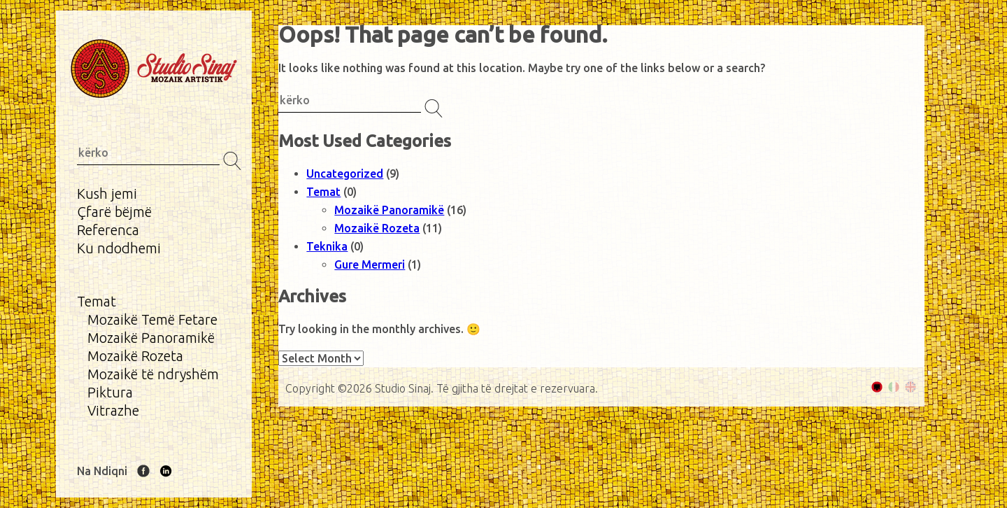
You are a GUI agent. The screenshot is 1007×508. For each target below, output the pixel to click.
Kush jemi (107, 193)
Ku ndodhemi (119, 248)
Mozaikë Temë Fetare (152, 319)
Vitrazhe (113, 410)
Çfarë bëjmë (114, 212)
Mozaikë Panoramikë (151, 338)
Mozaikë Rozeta (135, 356)
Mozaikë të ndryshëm (153, 374)
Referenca (108, 230)
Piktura (110, 392)
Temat (96, 301)
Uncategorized (344, 173)
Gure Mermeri (369, 264)
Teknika (327, 246)
